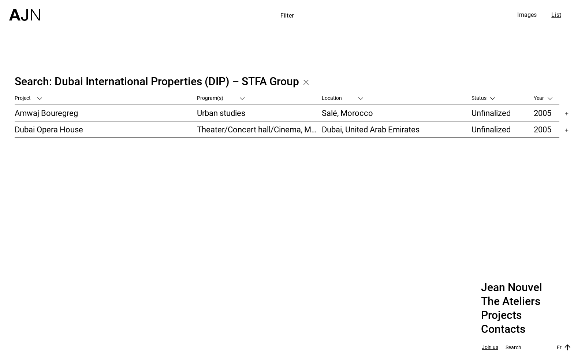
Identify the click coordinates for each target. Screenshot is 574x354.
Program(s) (221, 97)
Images (527, 15)
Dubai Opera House (49, 129)
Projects (501, 315)
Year (543, 97)
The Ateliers (510, 301)
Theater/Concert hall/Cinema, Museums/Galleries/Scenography (259, 129)
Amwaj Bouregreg (46, 113)
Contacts (503, 329)
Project (28, 97)
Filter (287, 15)
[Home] (24, 10)
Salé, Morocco (347, 113)
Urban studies (221, 113)
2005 (542, 113)
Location (342, 97)
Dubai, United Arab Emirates (371, 129)
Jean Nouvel (511, 287)
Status (483, 97)
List (556, 15)
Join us (490, 347)
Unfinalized (491, 113)
